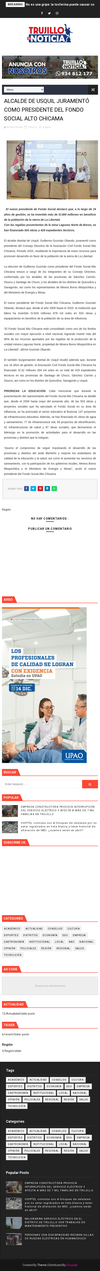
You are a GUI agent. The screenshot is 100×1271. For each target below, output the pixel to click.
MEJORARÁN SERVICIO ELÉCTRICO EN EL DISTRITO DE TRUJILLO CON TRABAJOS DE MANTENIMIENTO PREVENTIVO (55, 1222)
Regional (63, 948)
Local (59, 941)
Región (47, 127)
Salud (79, 948)
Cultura (74, 928)
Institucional (39, 941)
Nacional (86, 941)
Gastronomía (14, 941)
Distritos (30, 935)
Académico (12, 928)
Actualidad (34, 928)
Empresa (79, 935)
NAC (72, 941)
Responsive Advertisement (50, 985)
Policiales (28, 948)
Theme (41, 1265)
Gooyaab (71, 1265)
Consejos (55, 928)
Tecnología (13, 955)
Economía (50, 935)
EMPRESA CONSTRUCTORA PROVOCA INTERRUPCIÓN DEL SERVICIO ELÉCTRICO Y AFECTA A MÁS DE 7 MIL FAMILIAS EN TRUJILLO (58, 810)
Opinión (10, 948)
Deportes (11, 935)
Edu (65, 935)
